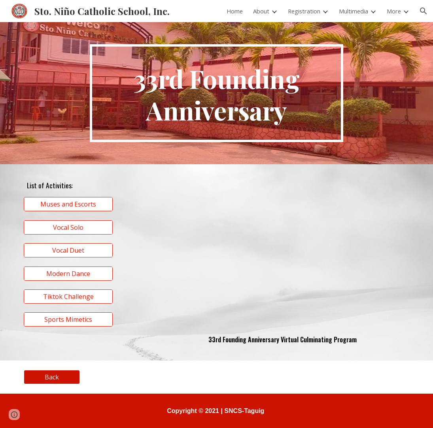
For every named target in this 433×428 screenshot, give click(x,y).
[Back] (51, 377)
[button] (423, 11)
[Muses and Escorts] (68, 204)
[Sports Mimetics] (68, 319)
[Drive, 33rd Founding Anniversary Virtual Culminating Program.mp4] (282, 251)
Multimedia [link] (353, 11)
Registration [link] (304, 11)
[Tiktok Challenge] (68, 296)
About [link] (261, 11)
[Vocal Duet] (68, 250)
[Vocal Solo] (68, 227)
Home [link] (235, 11)
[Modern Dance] (68, 273)
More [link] (394, 11)
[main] (216, 93)
